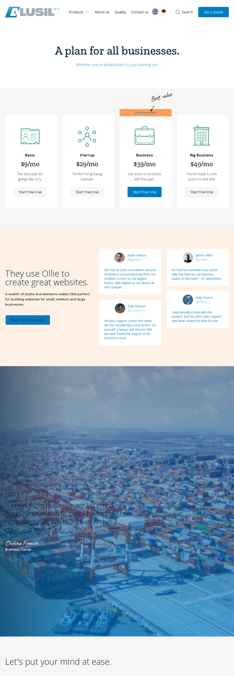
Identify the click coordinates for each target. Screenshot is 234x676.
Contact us (139, 12)
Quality (120, 12)
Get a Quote (213, 12)
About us (102, 12)
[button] (79, 12)
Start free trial (30, 192)
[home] (32, 12)
